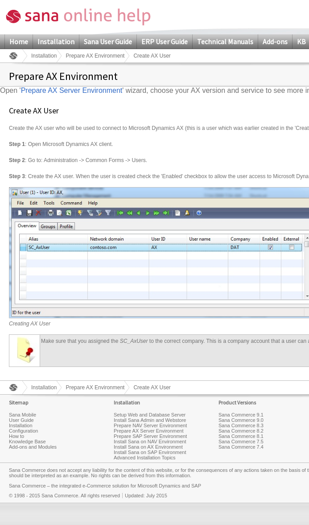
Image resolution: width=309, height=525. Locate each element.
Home (18, 41)
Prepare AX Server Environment (72, 90)
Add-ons (275, 41)
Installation (55, 41)
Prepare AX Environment (95, 56)
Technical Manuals (225, 41)
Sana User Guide (108, 41)
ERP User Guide (164, 41)
